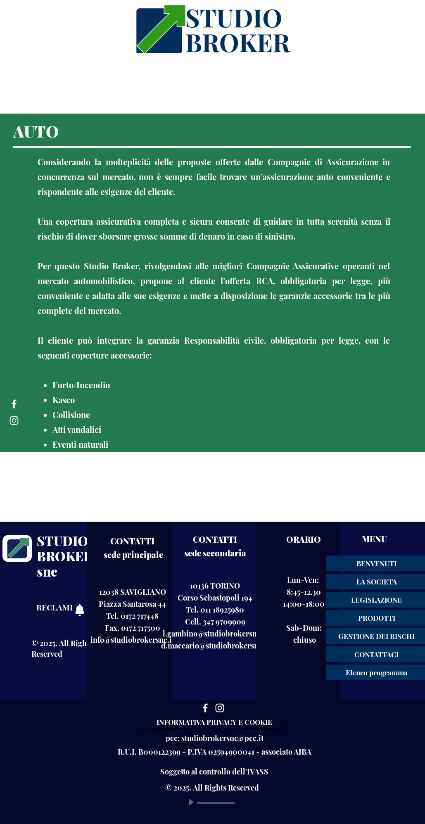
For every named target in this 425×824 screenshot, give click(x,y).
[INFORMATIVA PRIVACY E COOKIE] (214, 722)
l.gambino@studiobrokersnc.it (215, 634)
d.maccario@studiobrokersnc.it (215, 646)
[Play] (192, 802)
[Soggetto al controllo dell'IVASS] (214, 771)
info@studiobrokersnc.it (132, 640)
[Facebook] (14, 404)
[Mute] (271, 802)
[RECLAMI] (63, 607)
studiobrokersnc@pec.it (222, 738)
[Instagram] (14, 420)
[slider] (280, 803)
